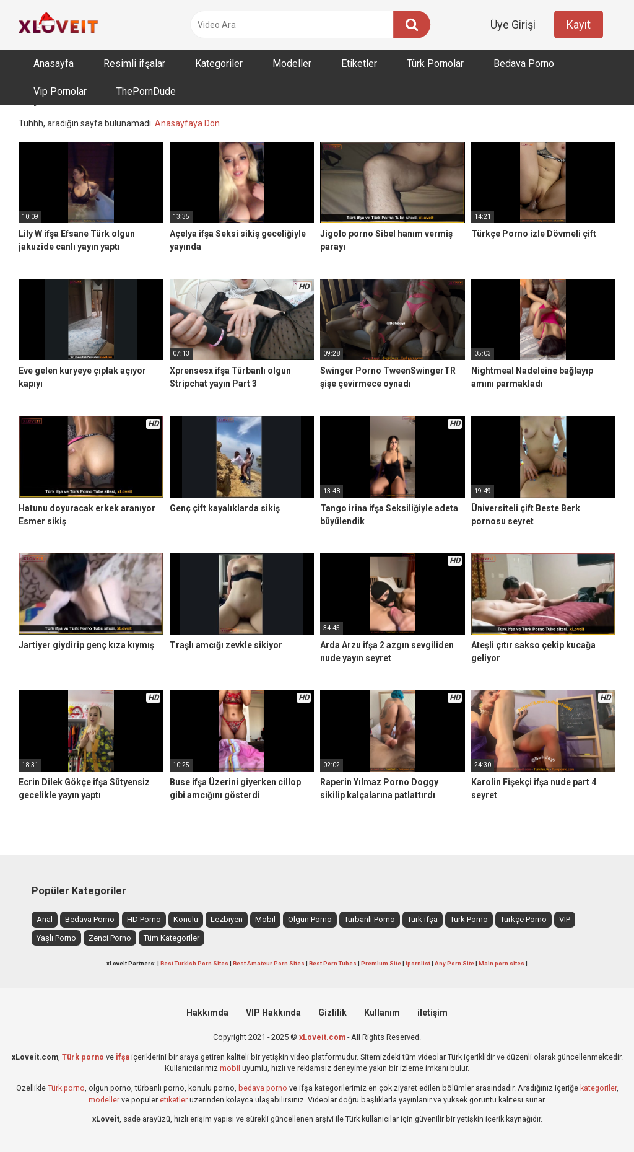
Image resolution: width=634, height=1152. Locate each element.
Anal (45, 919)
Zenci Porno (110, 938)
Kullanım (382, 1013)
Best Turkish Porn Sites (194, 963)
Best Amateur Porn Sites (269, 963)
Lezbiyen (227, 919)
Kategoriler (219, 63)
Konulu (185, 919)
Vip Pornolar (60, 91)
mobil (230, 1068)
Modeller (291, 63)
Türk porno (66, 1088)
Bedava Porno (523, 63)
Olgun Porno (310, 919)
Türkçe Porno (523, 919)
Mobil (265, 919)
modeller (104, 1099)
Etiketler (359, 63)
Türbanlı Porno (369, 919)
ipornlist (418, 963)
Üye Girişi (513, 24)
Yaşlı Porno (56, 938)
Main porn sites (501, 963)
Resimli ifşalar (134, 63)
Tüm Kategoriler (171, 938)
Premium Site (381, 963)
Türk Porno (469, 919)
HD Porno (144, 919)
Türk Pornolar (435, 63)
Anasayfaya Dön (187, 123)
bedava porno (262, 1088)
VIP (564, 919)
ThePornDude (146, 91)
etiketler (174, 1099)
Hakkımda (207, 1013)
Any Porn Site (454, 963)
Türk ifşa (422, 919)
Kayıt (579, 24)
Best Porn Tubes (333, 963)
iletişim (432, 1013)
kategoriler (598, 1088)
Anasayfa (53, 63)
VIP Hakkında (273, 1013)
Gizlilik (332, 1013)
